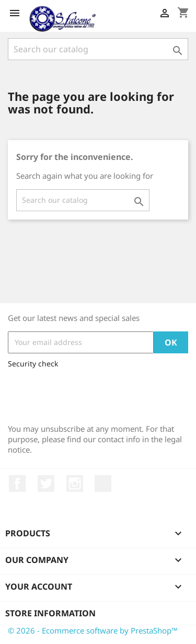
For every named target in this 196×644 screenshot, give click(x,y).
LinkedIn (103, 483)
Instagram (74, 483)
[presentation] (87, 393)
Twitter (46, 483)
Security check (33, 364)
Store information (50, 613)
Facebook (17, 483)
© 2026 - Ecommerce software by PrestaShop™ (93, 630)
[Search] (98, 49)
